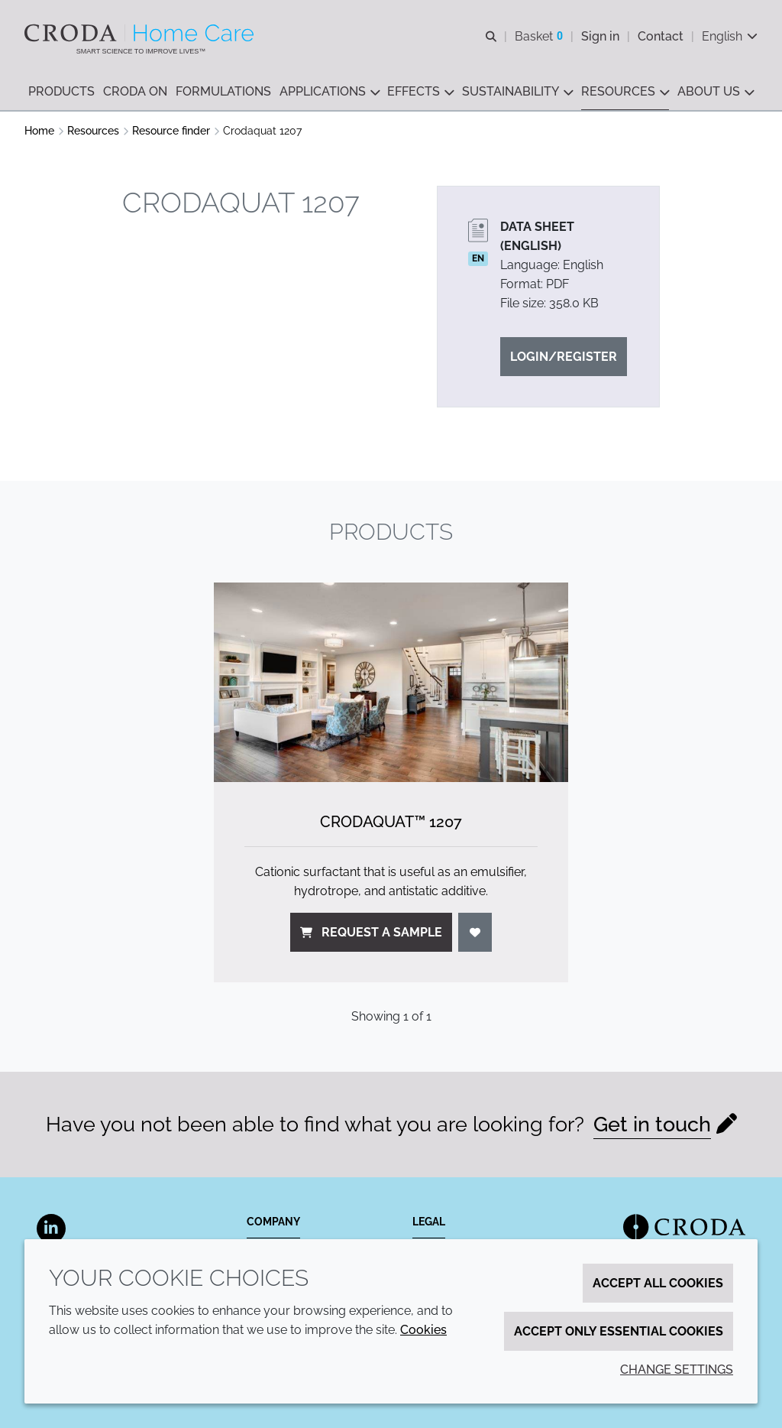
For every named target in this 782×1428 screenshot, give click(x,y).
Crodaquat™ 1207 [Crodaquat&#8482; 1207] (391, 822)
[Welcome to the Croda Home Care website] (140, 33)
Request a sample (371, 932)
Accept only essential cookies (618, 1331)
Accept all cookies (658, 1283)
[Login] (475, 932)
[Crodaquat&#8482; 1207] (391, 682)
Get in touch (652, 1124)
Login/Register (563, 356)
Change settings (676, 1369)
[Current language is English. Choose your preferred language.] (730, 36)
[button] (61, 92)
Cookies (423, 1330)
